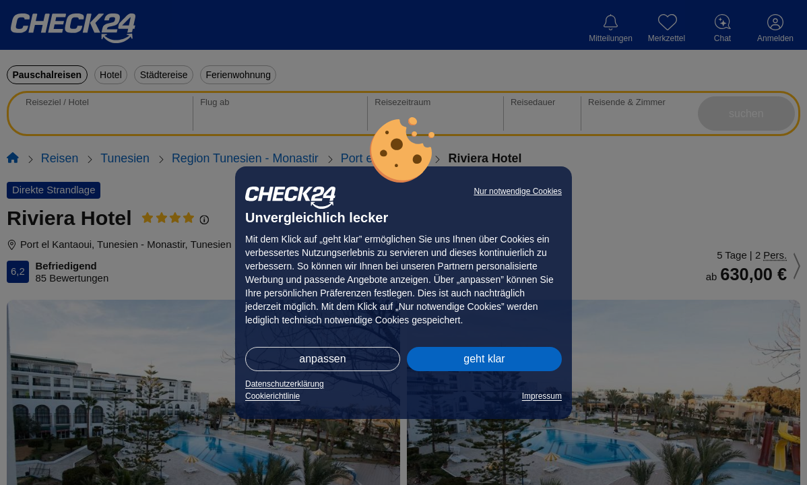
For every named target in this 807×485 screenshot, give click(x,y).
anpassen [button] (322, 358)
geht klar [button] (484, 358)
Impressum (542, 396)
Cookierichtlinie (272, 396)
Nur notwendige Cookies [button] (518, 191)
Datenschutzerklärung (284, 384)
